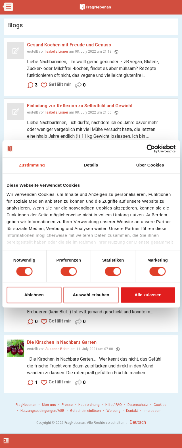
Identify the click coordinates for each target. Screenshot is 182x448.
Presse (67, 405)
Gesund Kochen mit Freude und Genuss (69, 45)
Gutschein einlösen (85, 411)
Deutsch (137, 422)
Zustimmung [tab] (32, 165)
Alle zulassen (148, 295)
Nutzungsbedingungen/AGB (42, 411)
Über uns (49, 405)
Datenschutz (137, 405)
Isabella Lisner (56, 52)
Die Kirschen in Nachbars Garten (62, 342)
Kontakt (132, 411)
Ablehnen (34, 295)
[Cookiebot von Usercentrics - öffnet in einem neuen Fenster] (150, 148)
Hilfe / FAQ (113, 405)
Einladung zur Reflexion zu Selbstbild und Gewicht (80, 105)
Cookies (160, 405)
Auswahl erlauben (91, 295)
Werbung (113, 411)
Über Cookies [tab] (150, 165)
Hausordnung (89, 405)
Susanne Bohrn (57, 349)
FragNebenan (26, 405)
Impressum (153, 411)
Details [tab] (91, 165)
